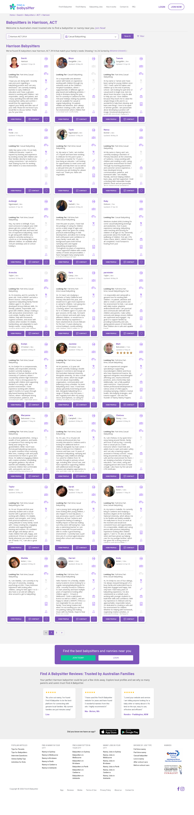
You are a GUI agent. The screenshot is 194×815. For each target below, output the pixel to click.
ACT (38, 15)
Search (20, 15)
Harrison (46, 15)
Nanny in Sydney (48, 752)
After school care (141, 762)
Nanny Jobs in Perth (111, 767)
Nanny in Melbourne (50, 755)
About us (118, 790)
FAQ (133, 7)
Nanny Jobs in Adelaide (109, 777)
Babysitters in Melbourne (78, 756)
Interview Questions (19, 756)
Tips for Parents (17, 749)
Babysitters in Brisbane (78, 762)
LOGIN (116, 658)
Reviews (70, 790)
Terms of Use (91, 790)
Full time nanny (140, 749)
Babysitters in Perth (80, 767)
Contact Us (124, 7)
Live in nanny (139, 759)
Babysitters (30, 15)
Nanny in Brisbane (49, 758)
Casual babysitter (141, 756)
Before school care (141, 765)
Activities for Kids (18, 762)
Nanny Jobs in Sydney (112, 752)
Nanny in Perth (48, 761)
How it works (111, 7)
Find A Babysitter (65, 7)
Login (162, 7)
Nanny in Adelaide (49, 768)
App (61, 790)
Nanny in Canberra (49, 765)
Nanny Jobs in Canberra (109, 771)
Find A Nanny (81, 7)
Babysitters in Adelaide (78, 777)
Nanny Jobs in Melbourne (109, 756)
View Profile (16, 119)
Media (79, 790)
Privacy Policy (105, 790)
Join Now (176, 7)
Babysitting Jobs (96, 7)
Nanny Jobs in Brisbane (109, 762)
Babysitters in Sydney (81, 752)
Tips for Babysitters (19, 752)
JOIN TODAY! (78, 658)
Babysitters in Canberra (78, 771)
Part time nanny (140, 752)
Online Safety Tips (18, 759)
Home (12, 15)
